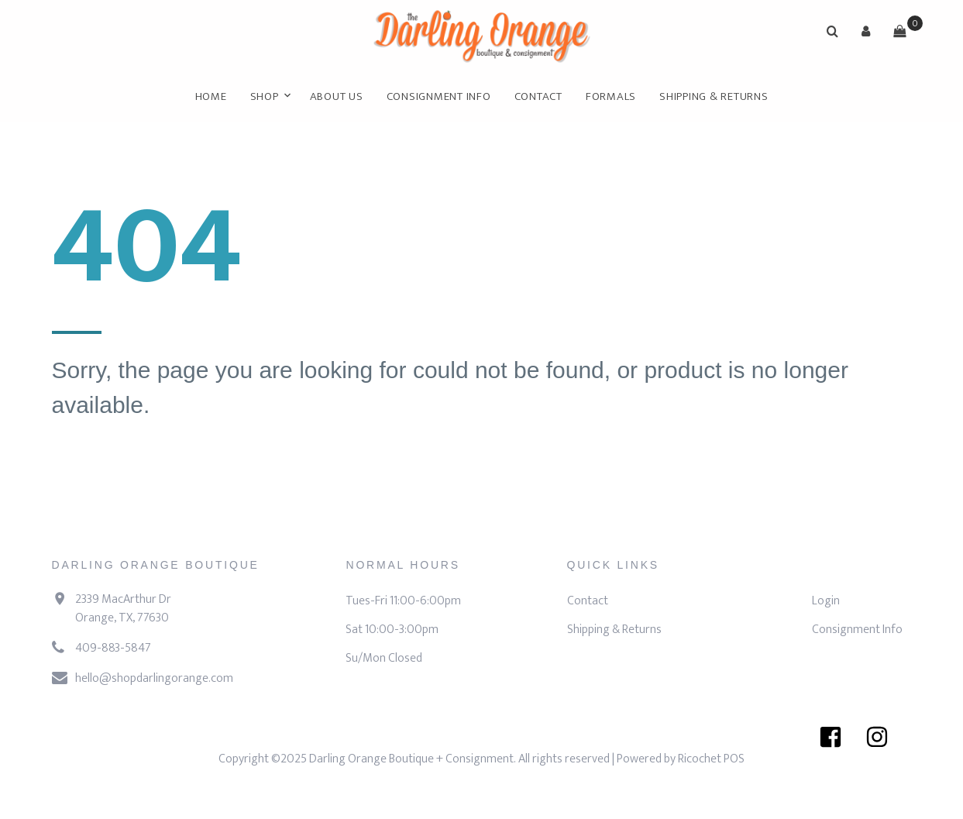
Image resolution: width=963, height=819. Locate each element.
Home (211, 96)
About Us (336, 96)
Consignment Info (439, 96)
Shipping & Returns (714, 96)
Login (826, 600)
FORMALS (611, 96)
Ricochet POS (711, 758)
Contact (538, 96)
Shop (264, 96)
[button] (866, 30)
